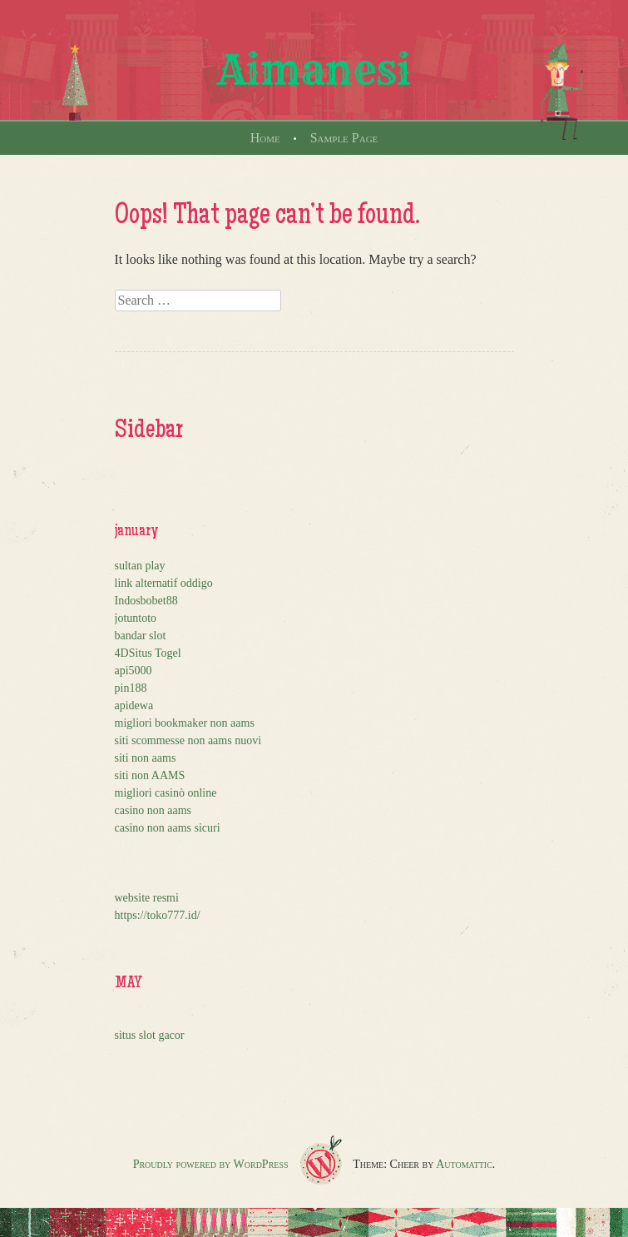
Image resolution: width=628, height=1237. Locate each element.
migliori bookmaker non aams (185, 723)
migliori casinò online (166, 793)
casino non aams (153, 810)
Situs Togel (155, 653)
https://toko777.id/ (157, 915)
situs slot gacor (150, 1035)
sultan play (140, 565)
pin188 (131, 688)
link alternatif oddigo (164, 583)
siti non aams (145, 758)
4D (122, 653)
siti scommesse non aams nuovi (188, 740)
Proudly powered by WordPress (211, 1164)
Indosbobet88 (146, 600)
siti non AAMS (150, 775)
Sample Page (344, 138)
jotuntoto (136, 618)
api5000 (133, 670)
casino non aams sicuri (167, 828)
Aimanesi (314, 70)
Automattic (464, 1164)
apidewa (134, 705)
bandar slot (140, 635)
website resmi (147, 898)
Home (265, 138)
